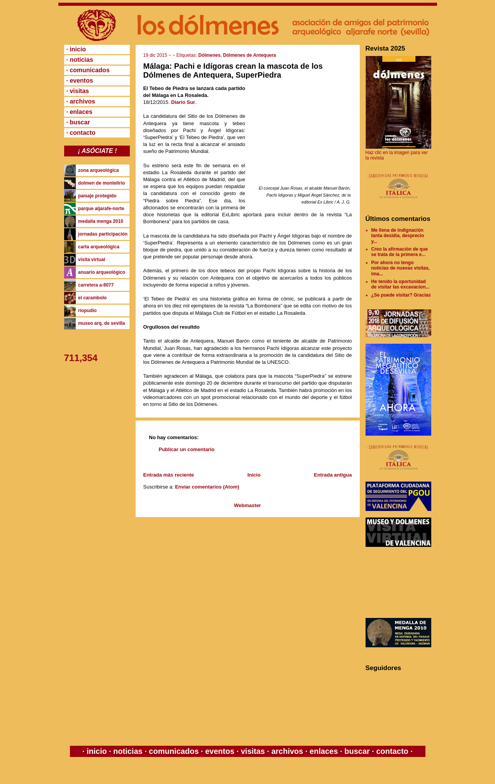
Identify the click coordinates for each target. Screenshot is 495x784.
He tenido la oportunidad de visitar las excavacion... (400, 284)
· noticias (79, 59)
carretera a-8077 (96, 285)
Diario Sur (183, 102)
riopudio (87, 310)
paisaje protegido (97, 196)
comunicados (174, 751)
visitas (253, 751)
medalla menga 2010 (100, 221)
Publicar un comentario (186, 449)
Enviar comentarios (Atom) (207, 487)
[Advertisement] (400, 582)
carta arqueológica (98, 246)
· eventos (79, 80)
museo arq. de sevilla (101, 323)
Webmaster (247, 505)
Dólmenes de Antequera (249, 55)
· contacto (81, 132)
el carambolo (92, 297)
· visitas (77, 91)
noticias (128, 751)
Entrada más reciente (168, 475)
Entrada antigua (333, 475)
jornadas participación (103, 234)
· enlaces (79, 112)
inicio (97, 751)
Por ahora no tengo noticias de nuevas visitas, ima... (400, 268)
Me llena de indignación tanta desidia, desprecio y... (397, 235)
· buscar (78, 122)
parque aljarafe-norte (101, 208)
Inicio (253, 475)
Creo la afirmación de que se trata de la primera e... (399, 251)
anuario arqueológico (101, 272)
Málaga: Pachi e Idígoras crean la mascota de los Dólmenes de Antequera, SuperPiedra (233, 70)
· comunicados (88, 70)
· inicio (76, 49)
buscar (357, 751)
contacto (391, 751)
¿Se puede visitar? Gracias (401, 295)
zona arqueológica (98, 170)
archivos (287, 751)
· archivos (80, 101)
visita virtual (91, 259)
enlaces (323, 751)
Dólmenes (209, 55)
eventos (219, 751)
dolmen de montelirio (101, 183)
